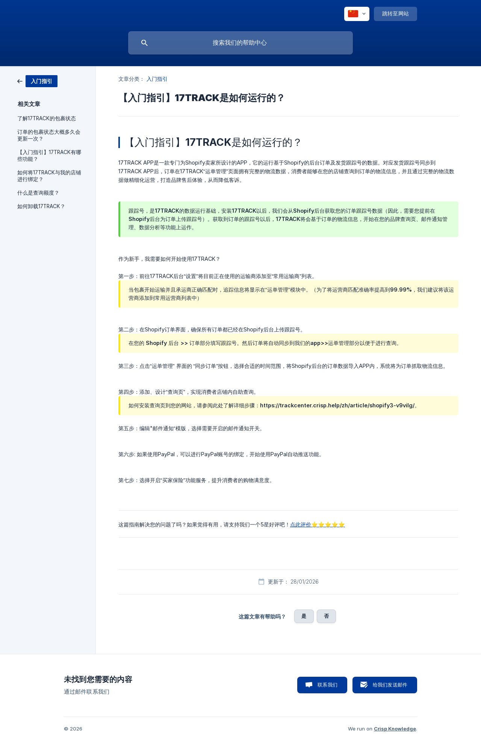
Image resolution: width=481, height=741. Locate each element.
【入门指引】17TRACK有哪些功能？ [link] (49, 155)
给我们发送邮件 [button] (390, 685)
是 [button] (303, 616)
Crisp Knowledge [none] (395, 729)
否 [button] (326, 616)
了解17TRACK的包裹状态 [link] (46, 118)
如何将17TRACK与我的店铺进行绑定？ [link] (49, 175)
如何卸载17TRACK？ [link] (41, 206)
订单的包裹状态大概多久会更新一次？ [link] (48, 135)
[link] (37, 80)
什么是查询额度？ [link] (38, 193)
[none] (356, 14)
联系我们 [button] (327, 685)
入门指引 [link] (157, 79)
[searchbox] (240, 42)
